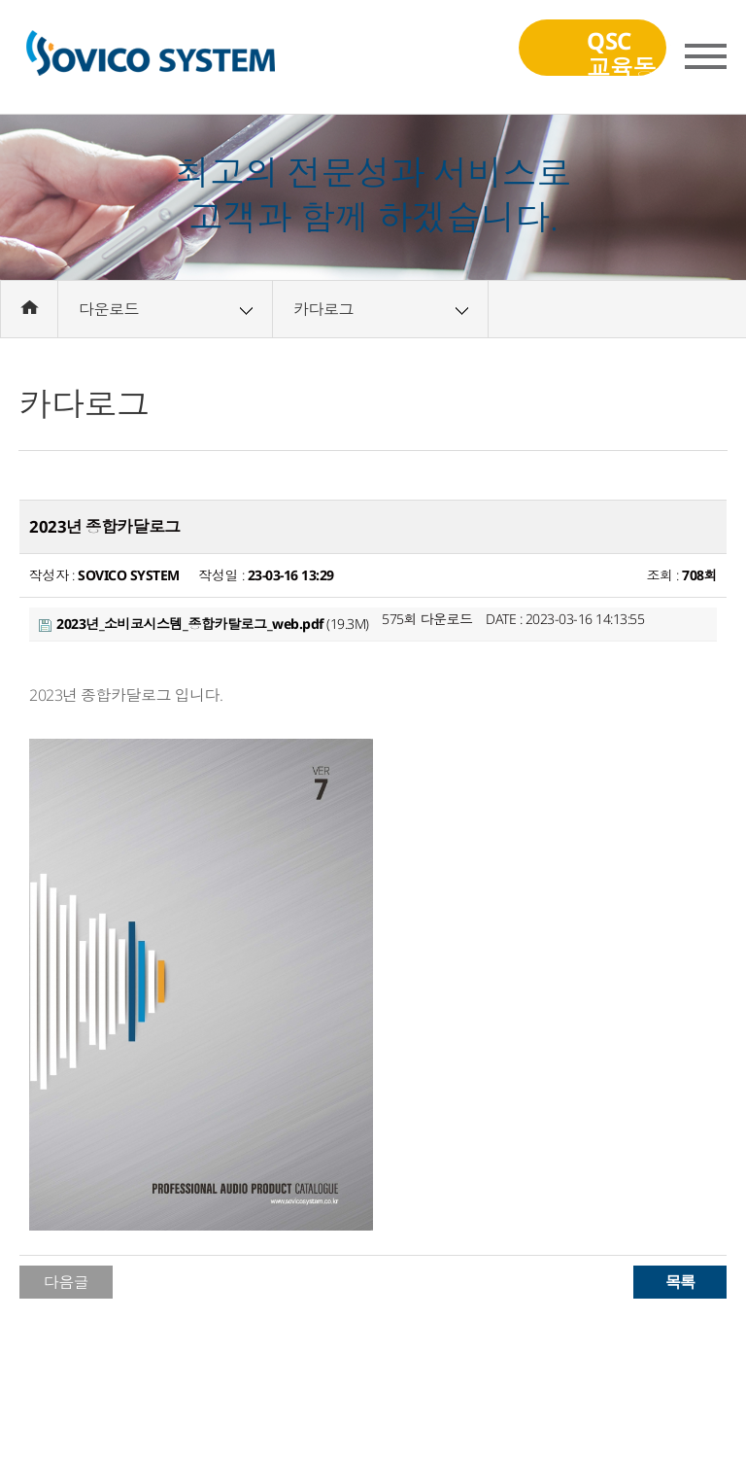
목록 (680, 1281)
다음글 (66, 1282)
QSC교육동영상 (588, 53)
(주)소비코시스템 (150, 57)
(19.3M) (204, 623)
